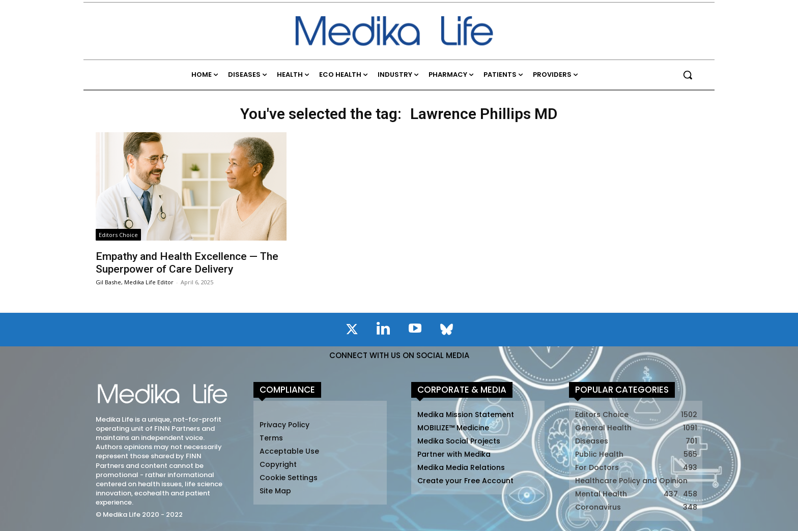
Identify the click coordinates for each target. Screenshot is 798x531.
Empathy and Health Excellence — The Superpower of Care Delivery (187, 262)
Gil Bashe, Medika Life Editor (135, 282)
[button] (687, 75)
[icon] (351, 331)
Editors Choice (118, 235)
